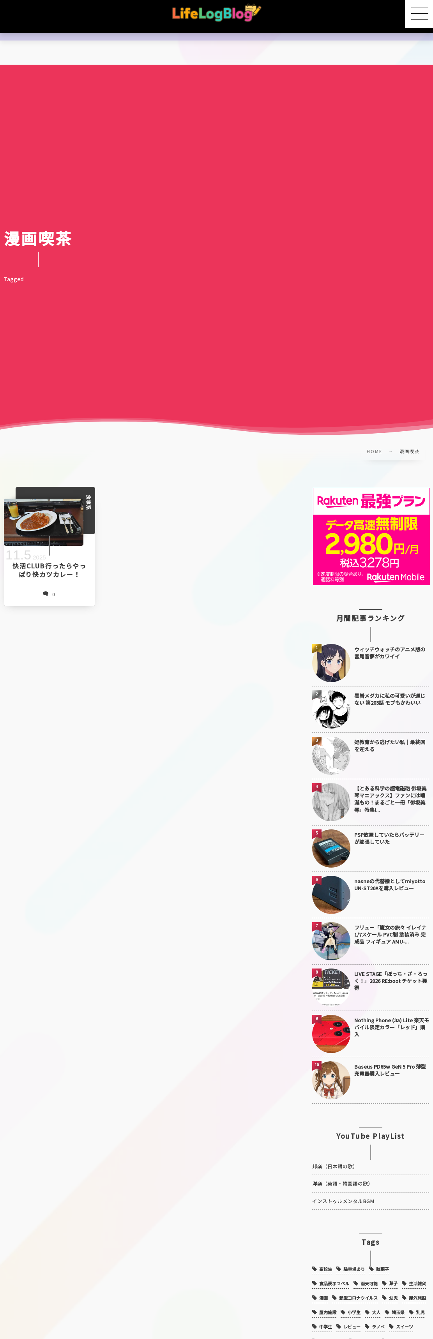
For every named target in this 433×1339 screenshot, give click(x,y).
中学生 (325, 1319)
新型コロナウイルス (358, 1290)
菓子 (393, 1276)
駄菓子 (382, 1261)
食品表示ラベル (334, 1276)
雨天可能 (369, 1276)
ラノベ (378, 1319)
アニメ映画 (399, 1333)
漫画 (323, 1290)
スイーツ (404, 1319)
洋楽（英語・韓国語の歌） (342, 1176)
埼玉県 (398, 1305)
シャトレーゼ (332, 1333)
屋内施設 (327, 1305)
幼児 (393, 1290)
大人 (376, 1305)
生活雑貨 (417, 1276)
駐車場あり (354, 1261)
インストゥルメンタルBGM (343, 1193)
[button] (419, 14)
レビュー (352, 1319)
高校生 (325, 1261)
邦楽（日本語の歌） (335, 1158)
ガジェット (367, 1333)
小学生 (354, 1305)
